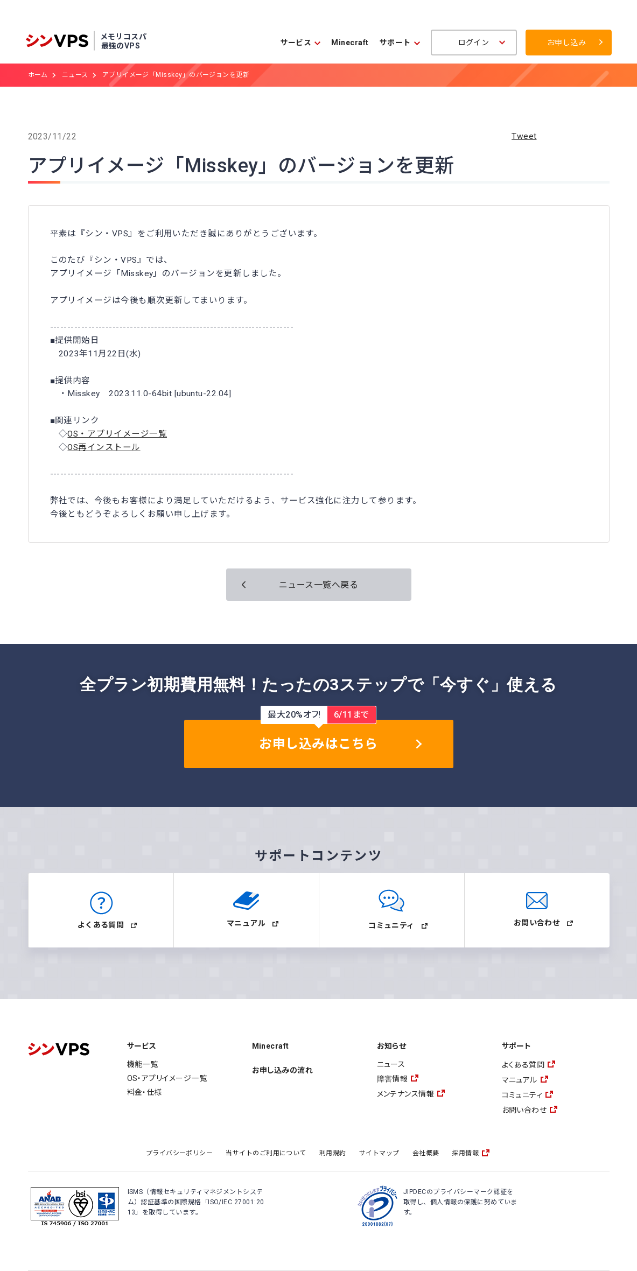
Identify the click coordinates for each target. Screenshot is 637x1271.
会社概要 (425, 1153)
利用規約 (332, 1153)
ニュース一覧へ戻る (318, 585)
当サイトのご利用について (266, 1153)
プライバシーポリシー (179, 1153)
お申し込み (566, 42)
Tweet (524, 136)
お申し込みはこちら (318, 744)
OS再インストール (103, 447)
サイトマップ (379, 1153)
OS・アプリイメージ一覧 (117, 434)
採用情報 (465, 1153)
